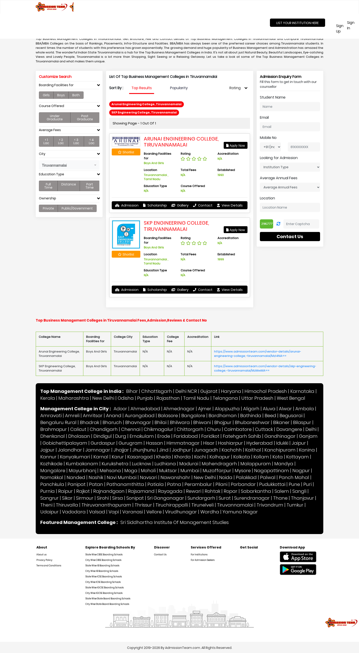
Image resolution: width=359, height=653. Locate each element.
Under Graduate (55, 117)
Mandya (283, 463)
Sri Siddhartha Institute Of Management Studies (174, 522)
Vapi (114, 512)
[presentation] (141, 88)
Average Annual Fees (278, 178)
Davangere (289, 429)
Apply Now (235, 145)
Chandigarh (104, 429)
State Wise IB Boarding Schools (102, 565)
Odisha (126, 398)
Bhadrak (89, 422)
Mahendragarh (219, 463)
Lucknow (141, 463)
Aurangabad (140, 415)
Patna (174, 484)
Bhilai (160, 422)
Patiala (155, 484)
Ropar (230, 491)
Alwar (285, 408)
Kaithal (253, 450)
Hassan (154, 443)
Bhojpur (222, 422)
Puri (307, 484)
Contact (202, 205)
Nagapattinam (271, 470)
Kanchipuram (280, 450)
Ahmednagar (179, 408)
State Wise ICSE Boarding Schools (103, 576)
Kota (277, 457)
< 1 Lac (46, 141)
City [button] (42, 154)
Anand (113, 415)
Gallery (179, 205)
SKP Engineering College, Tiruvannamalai (176, 225)
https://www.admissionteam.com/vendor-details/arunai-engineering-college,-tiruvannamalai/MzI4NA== (257, 353)
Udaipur (49, 512)
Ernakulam (142, 436)
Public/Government (77, 208)
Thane (280, 498)
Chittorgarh (190, 429)
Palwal (267, 477)
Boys (61, 95)
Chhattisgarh (156, 391)
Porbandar (243, 484)
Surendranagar (252, 498)
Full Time (48, 186)
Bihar (132, 391)
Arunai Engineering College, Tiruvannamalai (181, 141)
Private (48, 208)
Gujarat (209, 391)
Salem (282, 491)
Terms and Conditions (48, 565)
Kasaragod (140, 457)
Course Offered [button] (51, 106)
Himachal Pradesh (266, 391)
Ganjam (308, 436)
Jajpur (47, 450)
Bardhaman (223, 415)
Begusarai (291, 415)
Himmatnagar (183, 443)
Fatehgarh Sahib (242, 436)
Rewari (193, 491)
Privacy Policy (44, 560)
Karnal (100, 457)
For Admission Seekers (203, 560)
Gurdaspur (103, 443)
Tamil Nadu (196, 398)
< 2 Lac (61, 141)
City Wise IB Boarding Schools (101, 571)
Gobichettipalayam (65, 443)
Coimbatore (238, 429)
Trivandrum (270, 505)
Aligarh (251, 408)
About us (41, 554)
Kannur (48, 457)
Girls (46, 95)
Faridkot (210, 436)
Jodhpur (181, 450)
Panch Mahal (294, 477)
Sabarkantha (256, 491)
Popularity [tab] (179, 88)
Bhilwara (180, 422)
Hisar (209, 443)
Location (267, 198)
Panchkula (52, 484)
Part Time (89, 186)
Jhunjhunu (144, 450)
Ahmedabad (145, 408)
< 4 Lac (92, 141)
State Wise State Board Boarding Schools (107, 598)
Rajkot (83, 491)
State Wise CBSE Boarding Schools (103, 554)
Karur (118, 457)
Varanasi (132, 512)
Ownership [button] (47, 198)
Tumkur (295, 505)
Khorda (182, 457)
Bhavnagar (138, 422)
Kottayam (297, 457)
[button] (69, 165)
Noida (225, 477)
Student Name (273, 97)
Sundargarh (201, 498)
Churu (214, 429)
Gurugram (130, 443)
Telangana (225, 398)
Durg (120, 436)
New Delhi (103, 398)
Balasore (168, 415)
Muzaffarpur (217, 470)
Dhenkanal (52, 436)
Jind (164, 450)
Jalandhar (70, 450)
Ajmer (204, 408)
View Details (230, 205)
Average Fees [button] (50, 130)
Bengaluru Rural (58, 422)
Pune (294, 484)
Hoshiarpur (230, 443)
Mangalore (52, 470)
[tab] (69, 86)
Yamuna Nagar (240, 512)
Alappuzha (227, 408)
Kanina (307, 450)
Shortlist (126, 152)
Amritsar (93, 415)
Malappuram (255, 463)
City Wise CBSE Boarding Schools (103, 560)
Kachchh (232, 450)
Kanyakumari (75, 457)
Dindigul (102, 436)
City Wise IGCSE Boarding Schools (103, 593)
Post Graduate (85, 117)
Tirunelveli (202, 505)
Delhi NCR (186, 391)
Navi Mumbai (121, 477)
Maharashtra (73, 398)
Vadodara (74, 512)
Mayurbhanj (82, 470)
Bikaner (281, 422)
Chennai (130, 429)
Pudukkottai (272, 484)
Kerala (47, 398)
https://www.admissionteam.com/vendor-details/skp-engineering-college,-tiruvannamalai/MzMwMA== (265, 368)
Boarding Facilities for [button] (56, 85)
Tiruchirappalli (171, 505)
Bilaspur (302, 422)
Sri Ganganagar (165, 498)
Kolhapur (219, 457)
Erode (163, 436)
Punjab (145, 398)
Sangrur (49, 498)
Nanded (76, 477)
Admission (127, 205)
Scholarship (155, 205)
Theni (46, 505)
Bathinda (250, 415)
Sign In (350, 25)
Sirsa (117, 498)
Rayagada (170, 491)
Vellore (154, 512)
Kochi (200, 457)
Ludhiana (165, 463)
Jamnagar (97, 450)
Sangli (299, 491)
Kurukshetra (115, 463)
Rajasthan (168, 398)
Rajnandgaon (109, 491)
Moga (130, 470)
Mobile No (268, 137)
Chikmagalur (158, 429)
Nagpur (301, 470)
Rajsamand (141, 491)
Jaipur (299, 443)
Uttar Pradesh (257, 398)
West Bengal (291, 398)
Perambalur (198, 484)
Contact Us (290, 236)
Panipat (77, 484)
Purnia (47, 491)
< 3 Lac (76, 141)
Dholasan (79, 436)
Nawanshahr (175, 477)
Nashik (96, 477)
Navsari (148, 477)
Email (264, 117)
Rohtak (212, 491)
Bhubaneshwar (252, 422)
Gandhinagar (280, 436)
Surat (225, 498)
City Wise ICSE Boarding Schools (103, 582)
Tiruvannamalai (235, 505)
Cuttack (264, 429)
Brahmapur (53, 429)
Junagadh (206, 450)
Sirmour (84, 498)
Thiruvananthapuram (106, 505)
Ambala (304, 408)
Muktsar (168, 470)
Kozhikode (51, 463)
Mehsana (110, 470)
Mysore (243, 470)
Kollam (261, 457)
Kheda (163, 457)
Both (76, 95)
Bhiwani (202, 422)
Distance (68, 184)
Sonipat (135, 498)
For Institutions (199, 554)
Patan (96, 484)
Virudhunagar (181, 512)
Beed (270, 415)
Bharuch (112, 422)
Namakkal (51, 477)
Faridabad (186, 436)
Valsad (97, 512)
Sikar (67, 498)
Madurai (188, 463)
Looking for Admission (279, 157)
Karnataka (302, 391)
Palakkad (246, 477)
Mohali (148, 470)
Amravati (51, 415)
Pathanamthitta (125, 484)
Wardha (209, 512)
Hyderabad (259, 443)
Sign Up (339, 28)
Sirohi (103, 498)
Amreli (72, 415)
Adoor (120, 408)
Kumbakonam (82, 463)
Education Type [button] (51, 174)
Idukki (282, 443)
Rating (235, 88)
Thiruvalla (67, 505)
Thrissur (143, 505)
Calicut (78, 429)
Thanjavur (302, 498)
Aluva (269, 408)
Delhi (310, 429)
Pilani (221, 484)
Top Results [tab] (141, 88)
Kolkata (241, 457)
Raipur (65, 491)
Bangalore (193, 415)
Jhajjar (121, 450)
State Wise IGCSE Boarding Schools (104, 587)
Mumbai (189, 470)
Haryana (231, 391)
